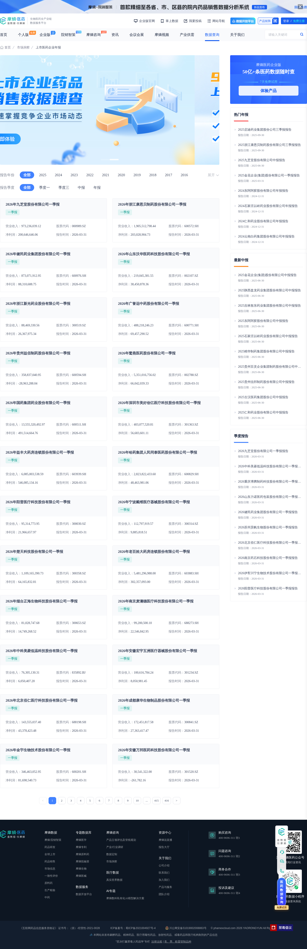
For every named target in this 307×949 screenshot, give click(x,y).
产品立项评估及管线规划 (121, 839)
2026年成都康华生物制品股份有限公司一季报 (154, 700)
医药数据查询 (281, 892)
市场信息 (49, 868)
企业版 (45, 35)
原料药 (48, 883)
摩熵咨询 (93, 35)
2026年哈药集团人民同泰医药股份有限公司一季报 (157, 452)
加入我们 (164, 879)
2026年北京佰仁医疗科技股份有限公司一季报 (42, 700)
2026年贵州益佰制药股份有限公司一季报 (38, 353)
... (147, 800)
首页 (3, 35)
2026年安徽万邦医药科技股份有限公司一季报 (154, 750)
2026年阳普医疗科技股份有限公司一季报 (38, 502)
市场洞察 (23, 47)
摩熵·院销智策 (52, 839)
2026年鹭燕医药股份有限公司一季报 (147, 353)
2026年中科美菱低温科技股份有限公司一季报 (42, 651)
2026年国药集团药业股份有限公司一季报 (38, 403)
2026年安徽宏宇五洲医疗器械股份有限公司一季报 (157, 651)
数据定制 (111, 854)
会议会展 (136, 35)
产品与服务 (165, 887)
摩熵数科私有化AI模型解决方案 (125, 898)
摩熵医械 (81, 875)
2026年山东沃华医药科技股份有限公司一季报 (154, 254)
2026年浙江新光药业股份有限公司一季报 (38, 303)
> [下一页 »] (176, 800)
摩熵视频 (162, 35)
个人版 (23, 35)
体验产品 (268, 90)
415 (156, 800)
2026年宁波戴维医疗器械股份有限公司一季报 (154, 502)
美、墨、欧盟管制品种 (177, 941)
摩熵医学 (81, 839)
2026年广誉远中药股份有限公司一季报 (148, 303)
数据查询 (212, 35)
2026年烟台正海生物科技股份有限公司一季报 (42, 601)
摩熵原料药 (82, 854)
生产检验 (49, 890)
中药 (47, 897)
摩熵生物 (81, 868)
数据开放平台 (243, 21)
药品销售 (49, 861)
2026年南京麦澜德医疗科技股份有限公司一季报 (156, 601)
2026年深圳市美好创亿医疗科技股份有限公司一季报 (159, 403)
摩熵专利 (81, 847)
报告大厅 (164, 847)
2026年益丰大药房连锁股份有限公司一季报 (40, 452)
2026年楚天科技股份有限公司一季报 (34, 552)
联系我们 (164, 872)
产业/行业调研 (114, 847)
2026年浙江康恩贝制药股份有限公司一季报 (152, 204)
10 (137, 800)
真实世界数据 (114, 879)
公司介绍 (164, 865)
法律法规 (156, 941)
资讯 (115, 35)
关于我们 (237, 35)
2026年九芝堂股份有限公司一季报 (33, 204)
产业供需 (187, 35)
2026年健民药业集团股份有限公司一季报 (38, 254)
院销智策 (68, 35)
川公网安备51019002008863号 (186, 928)
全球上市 (49, 854)
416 (167, 800)
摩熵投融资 (82, 861)
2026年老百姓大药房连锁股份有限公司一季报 (154, 552)
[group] (109, 110)
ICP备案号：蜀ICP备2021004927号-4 (133, 928)
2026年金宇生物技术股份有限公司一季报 (38, 750)
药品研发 (49, 847)
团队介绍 (164, 894)
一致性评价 (51, 875)
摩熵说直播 (165, 839)
